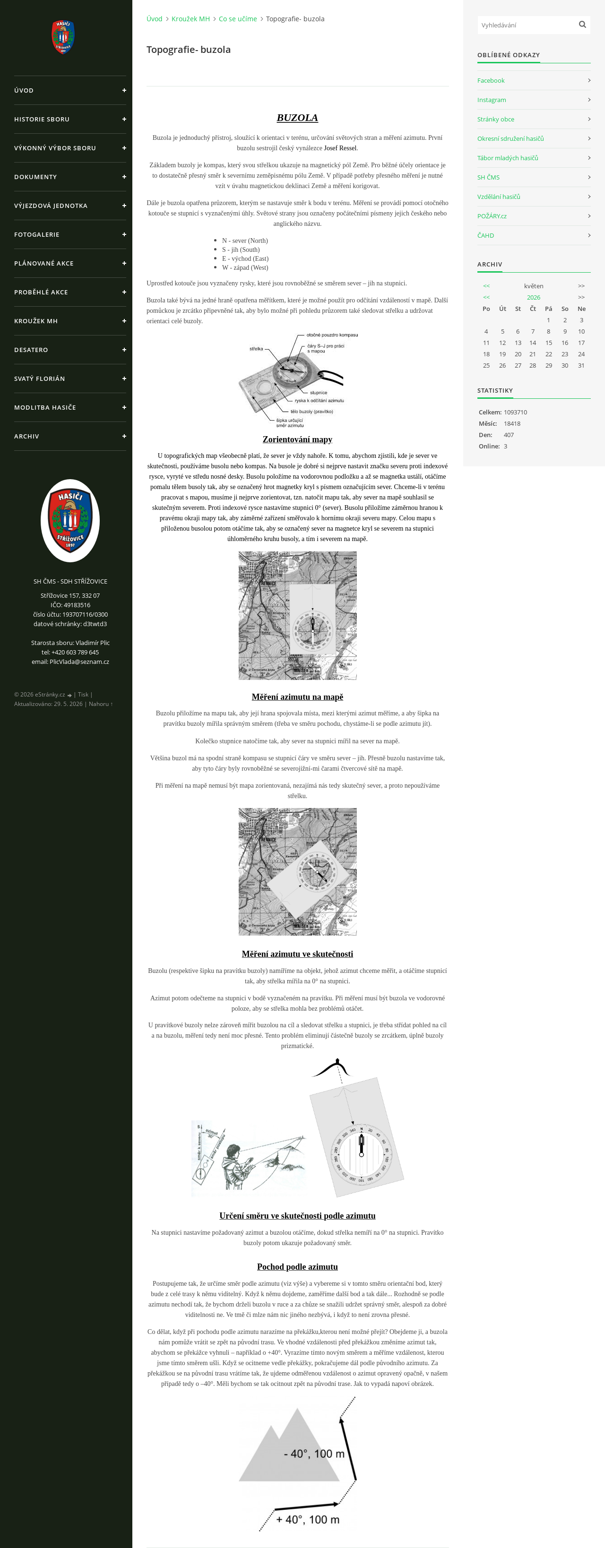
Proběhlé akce (41, 292)
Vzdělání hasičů (498, 196)
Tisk (83, 694)
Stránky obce (495, 119)
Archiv (26, 436)
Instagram (491, 99)
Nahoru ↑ (101, 704)
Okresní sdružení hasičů (510, 138)
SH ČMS (488, 177)
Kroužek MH (36, 321)
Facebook (491, 80)
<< (486, 286)
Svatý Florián (39, 378)
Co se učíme (238, 18)
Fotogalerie (37, 234)
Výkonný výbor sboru (55, 148)
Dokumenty (35, 176)
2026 (533, 297)
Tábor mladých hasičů (507, 158)
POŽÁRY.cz (492, 216)
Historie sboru (42, 119)
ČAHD (485, 235)
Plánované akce (44, 263)
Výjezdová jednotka (51, 205)
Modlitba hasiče (45, 407)
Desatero (31, 349)
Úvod (24, 90)
